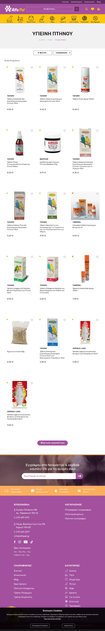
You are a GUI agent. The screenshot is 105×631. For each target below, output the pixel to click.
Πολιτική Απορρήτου (24, 590)
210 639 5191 (22, 519)
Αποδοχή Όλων (68, 626)
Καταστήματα (76, 2)
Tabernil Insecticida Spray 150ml (83, 292)
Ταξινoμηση (61, 55)
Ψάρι (71, 590)
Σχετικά (65, 2)
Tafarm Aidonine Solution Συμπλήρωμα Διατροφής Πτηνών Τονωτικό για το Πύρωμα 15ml (83, 167)
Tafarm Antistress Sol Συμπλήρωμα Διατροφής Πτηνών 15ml (17, 103)
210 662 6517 (23, 534)
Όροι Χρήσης (20, 586)
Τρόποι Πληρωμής (23, 594)
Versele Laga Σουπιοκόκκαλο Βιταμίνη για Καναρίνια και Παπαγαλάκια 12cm (18, 419)
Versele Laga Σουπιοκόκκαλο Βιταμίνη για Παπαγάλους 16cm (85, 355)
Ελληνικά (73, 603)
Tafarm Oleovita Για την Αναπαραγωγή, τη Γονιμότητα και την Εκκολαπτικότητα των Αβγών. (52, 230)
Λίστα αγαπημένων (74, 516)
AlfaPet (42, 42)
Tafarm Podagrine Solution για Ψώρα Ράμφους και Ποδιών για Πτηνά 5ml (52, 293)
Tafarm (10, 98)
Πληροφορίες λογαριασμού (78, 512)
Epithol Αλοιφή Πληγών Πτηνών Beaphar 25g (49, 165)
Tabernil (77, 224)
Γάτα (71, 577)
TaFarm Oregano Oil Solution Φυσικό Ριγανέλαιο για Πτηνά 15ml (18, 293)
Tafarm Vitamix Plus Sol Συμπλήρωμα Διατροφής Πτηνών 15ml (17, 229)
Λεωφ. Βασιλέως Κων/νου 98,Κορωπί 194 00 (30, 528)
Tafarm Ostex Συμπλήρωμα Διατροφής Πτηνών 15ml (51, 102)
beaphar (44, 161)
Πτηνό (72, 586)
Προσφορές (75, 607)
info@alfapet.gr (22, 538)
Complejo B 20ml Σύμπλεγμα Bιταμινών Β (84, 228)
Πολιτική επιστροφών (75, 520)
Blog (99, 2)
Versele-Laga (79, 351)
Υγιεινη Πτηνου (60, 42)
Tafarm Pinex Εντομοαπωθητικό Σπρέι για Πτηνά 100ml (18, 166)
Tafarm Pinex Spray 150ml (83, 101)
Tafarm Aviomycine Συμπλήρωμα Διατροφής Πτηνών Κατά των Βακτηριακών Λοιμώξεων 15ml (52, 357)
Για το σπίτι (74, 599)
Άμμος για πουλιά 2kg (15, 354)
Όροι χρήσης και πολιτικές (52, 619)
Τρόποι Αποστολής (23, 599)
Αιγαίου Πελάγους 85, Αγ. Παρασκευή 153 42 (27, 514)
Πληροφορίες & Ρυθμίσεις (40, 626)
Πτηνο (50, 42)
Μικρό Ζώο (74, 581)
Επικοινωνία (89, 2)
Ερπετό (72, 594)
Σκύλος (72, 573)
